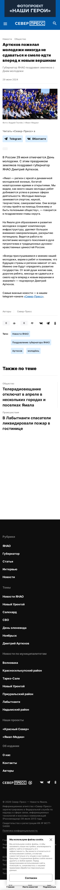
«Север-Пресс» (34, 296)
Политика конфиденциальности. (20, 830)
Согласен (31, 878)
